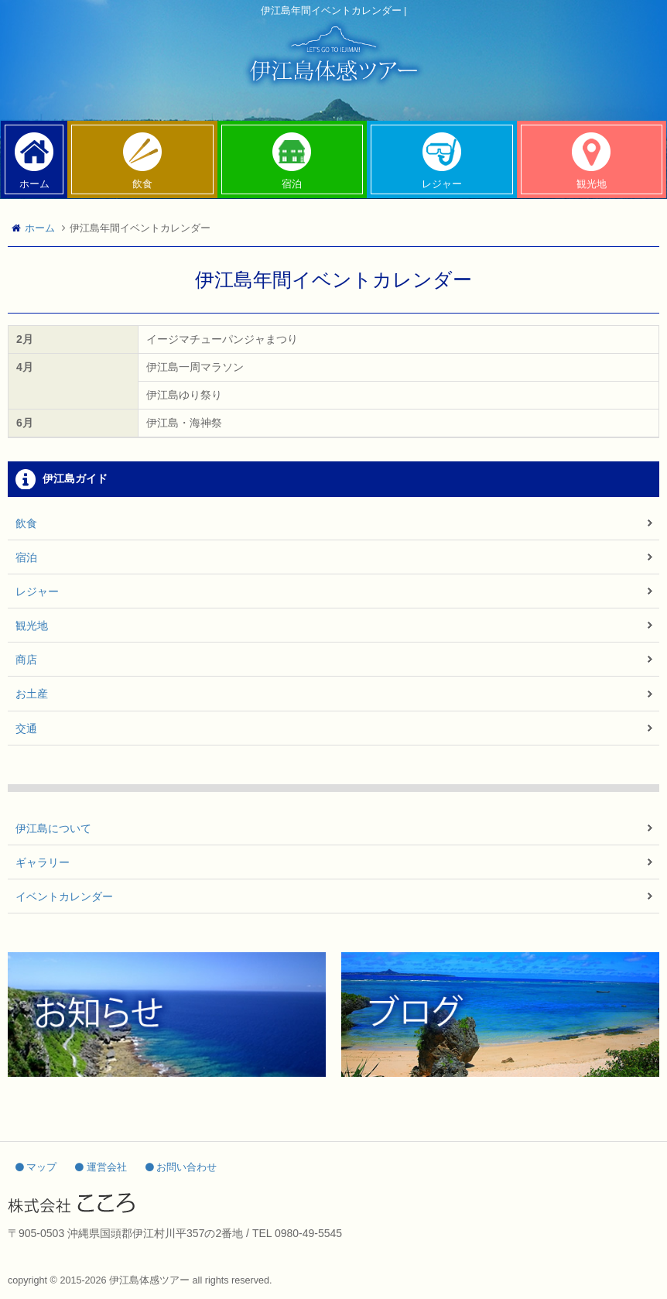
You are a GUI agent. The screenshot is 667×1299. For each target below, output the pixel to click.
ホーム (40, 228)
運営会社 (101, 1167)
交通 (26, 728)
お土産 (31, 693)
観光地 (31, 625)
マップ (36, 1167)
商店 (26, 659)
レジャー (37, 591)
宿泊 (26, 557)
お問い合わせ (181, 1167)
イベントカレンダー (64, 896)
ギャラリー (42, 862)
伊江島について (53, 828)
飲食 (26, 523)
